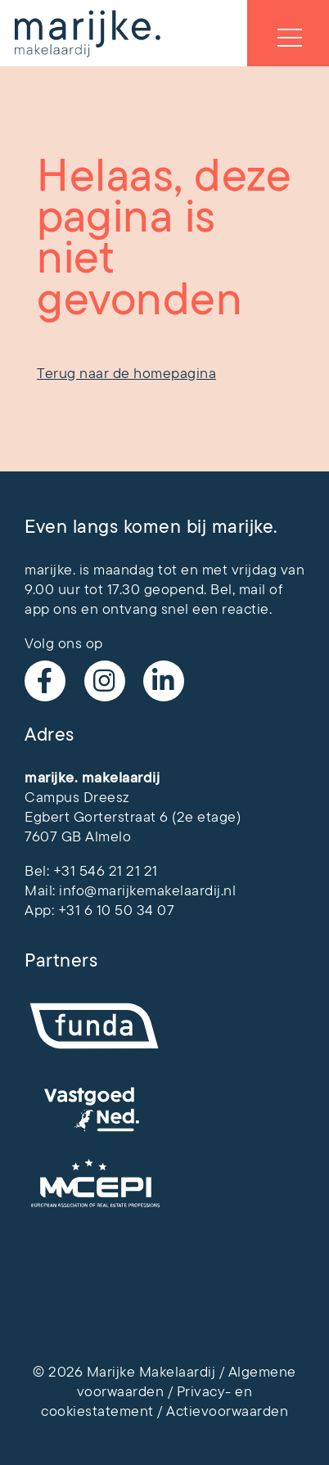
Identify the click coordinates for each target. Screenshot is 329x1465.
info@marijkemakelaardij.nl (147, 890)
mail (252, 589)
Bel (221, 589)
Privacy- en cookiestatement (146, 1401)
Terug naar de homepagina (126, 373)
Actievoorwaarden (227, 1411)
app (37, 609)
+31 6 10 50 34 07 (116, 910)
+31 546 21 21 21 (105, 870)
